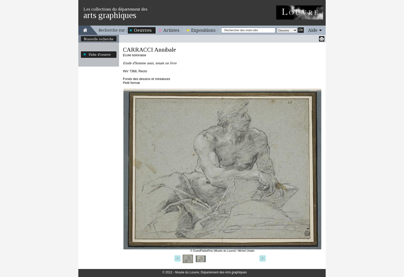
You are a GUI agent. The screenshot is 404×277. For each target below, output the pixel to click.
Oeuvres (143, 30)
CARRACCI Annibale (149, 49)
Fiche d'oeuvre (100, 54)
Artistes (171, 30)
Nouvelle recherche (99, 39)
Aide (312, 30)
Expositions (203, 30)
